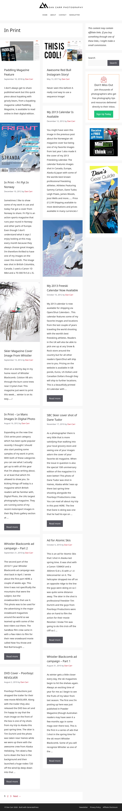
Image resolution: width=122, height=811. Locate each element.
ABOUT (53, 15)
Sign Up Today (103, 114)
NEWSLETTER (74, 15)
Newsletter (83, 807)
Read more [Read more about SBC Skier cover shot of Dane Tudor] (54, 523)
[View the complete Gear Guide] (104, 199)
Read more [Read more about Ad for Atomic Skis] (54, 639)
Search (91, 57)
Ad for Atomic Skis (59, 540)
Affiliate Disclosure (110, 807)
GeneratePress (32, 807)
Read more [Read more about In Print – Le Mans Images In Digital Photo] (12, 527)
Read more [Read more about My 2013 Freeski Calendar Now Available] (54, 398)
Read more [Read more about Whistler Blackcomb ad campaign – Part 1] (54, 760)
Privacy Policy (95, 807)
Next (17, 796)
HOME (44, 15)
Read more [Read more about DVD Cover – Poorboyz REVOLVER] (12, 781)
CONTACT (62, 15)
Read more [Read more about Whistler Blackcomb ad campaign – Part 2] (12, 656)
